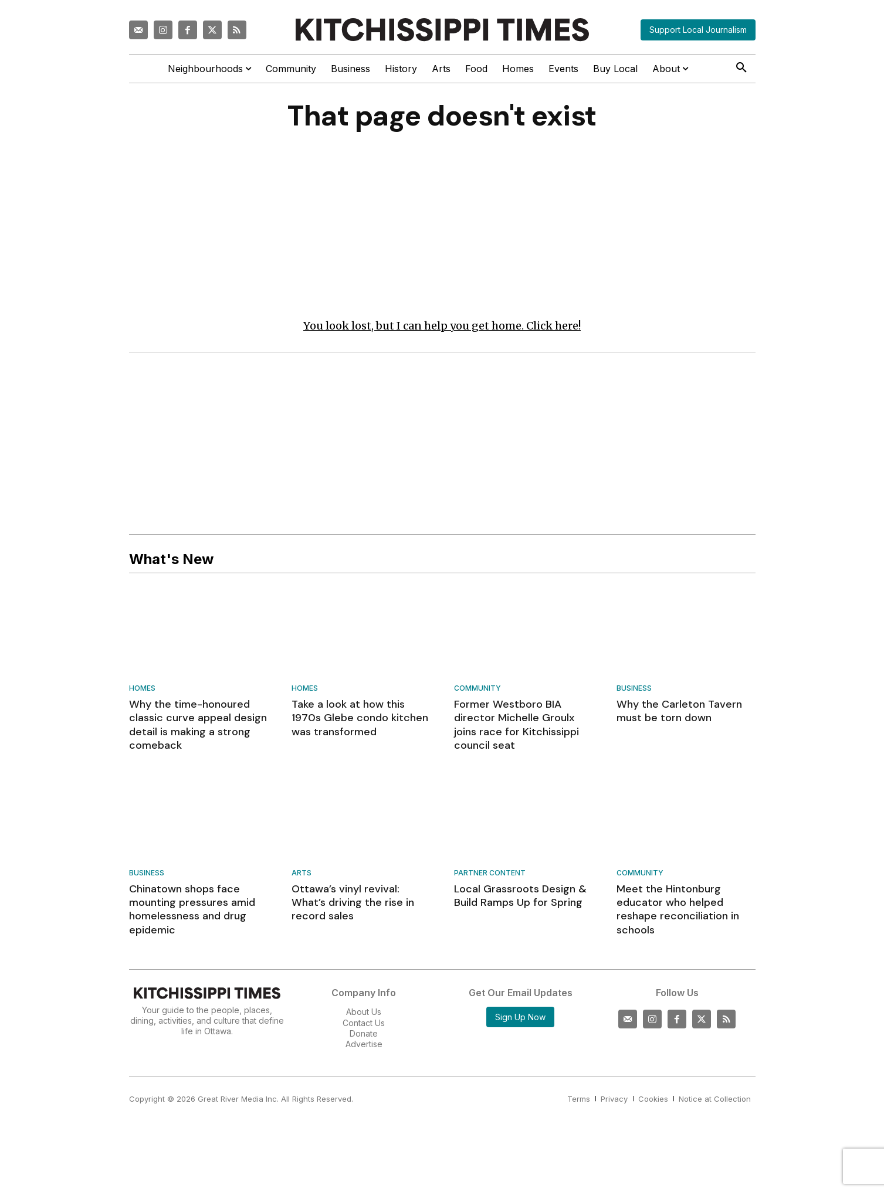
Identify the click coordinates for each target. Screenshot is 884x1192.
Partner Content (490, 873)
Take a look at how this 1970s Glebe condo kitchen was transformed (360, 718)
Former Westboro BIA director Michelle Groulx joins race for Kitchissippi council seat (516, 724)
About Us (363, 1012)
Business (634, 688)
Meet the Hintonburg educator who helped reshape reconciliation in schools (678, 909)
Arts (301, 873)
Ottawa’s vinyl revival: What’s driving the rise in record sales (353, 902)
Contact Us (364, 1022)
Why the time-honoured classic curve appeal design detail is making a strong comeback (198, 724)
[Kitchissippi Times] (442, 29)
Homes (142, 688)
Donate (364, 1033)
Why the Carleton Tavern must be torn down (679, 711)
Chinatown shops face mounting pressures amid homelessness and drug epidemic (192, 909)
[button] (741, 68)
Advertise (364, 1044)
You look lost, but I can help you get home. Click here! (442, 325)
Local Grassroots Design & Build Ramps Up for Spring (520, 895)
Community (477, 688)
